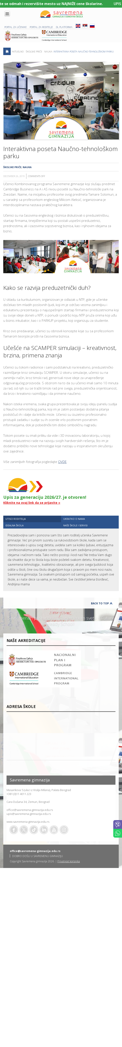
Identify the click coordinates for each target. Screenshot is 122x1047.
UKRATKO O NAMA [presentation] (74, 518)
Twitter (24, 830)
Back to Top (100, 603)
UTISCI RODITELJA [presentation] (15, 518)
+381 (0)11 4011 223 (19, 794)
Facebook (14, 830)
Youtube (54, 830)
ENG (78, 26)
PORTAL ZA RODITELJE (41, 27)
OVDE (62, 461)
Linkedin (44, 830)
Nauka (48, 51)
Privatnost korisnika (68, 861)
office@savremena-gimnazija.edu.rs (30, 810)
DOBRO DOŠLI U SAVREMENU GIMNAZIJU (37, 856)
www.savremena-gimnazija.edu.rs (28, 822)
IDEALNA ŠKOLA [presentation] (14, 525)
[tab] (32, 519)
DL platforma (64, 27)
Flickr (64, 830)
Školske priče (34, 51)
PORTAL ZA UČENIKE (15, 27)
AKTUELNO (18, 51)
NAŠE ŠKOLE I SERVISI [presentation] (75, 525)
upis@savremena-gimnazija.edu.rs (29, 814)
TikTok (34, 830)
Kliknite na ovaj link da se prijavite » (31, 503)
